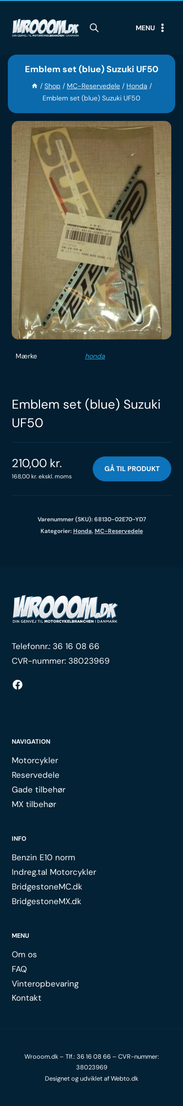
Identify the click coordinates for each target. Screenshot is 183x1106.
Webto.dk (124, 1078)
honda (95, 356)
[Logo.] (65, 609)
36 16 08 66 (76, 646)
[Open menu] (151, 28)
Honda (82, 531)
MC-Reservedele (119, 531)
